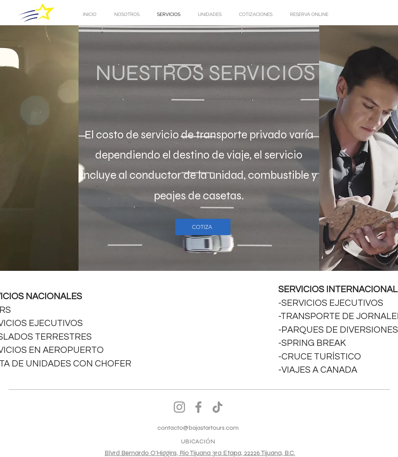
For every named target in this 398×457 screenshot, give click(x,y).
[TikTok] (217, 407)
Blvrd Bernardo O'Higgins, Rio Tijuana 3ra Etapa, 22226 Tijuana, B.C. (200, 453)
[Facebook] (198, 407)
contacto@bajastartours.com (198, 427)
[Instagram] (179, 407)
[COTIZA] (202, 227)
